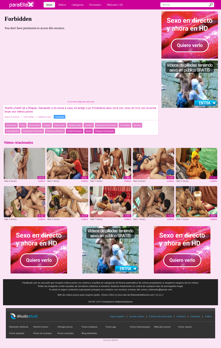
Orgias (47, 125)
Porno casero (185, 326)
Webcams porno (162, 326)
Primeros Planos (54, 131)
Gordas (88, 125)
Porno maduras (89, 326)
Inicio (49, 4)
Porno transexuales (140, 326)
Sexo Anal (59, 125)
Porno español (16, 333)
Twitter (208, 316)
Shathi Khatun (74, 131)
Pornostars (95, 4)
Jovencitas (34, 125)
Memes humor (40, 326)
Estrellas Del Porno (106, 125)
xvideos (41, 181)
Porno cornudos (66, 333)
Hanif (88, 131)
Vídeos (62, 4)
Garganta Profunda (32, 131)
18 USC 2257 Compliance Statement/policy (110, 301)
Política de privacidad (160, 316)
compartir (59, 116)
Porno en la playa (42, 333)
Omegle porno (65, 326)
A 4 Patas (125, 125)
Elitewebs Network (18, 326)
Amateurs (11, 125)
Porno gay (111, 326)
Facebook (195, 316)
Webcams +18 (115, 4)
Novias (137, 125)
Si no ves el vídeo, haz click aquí (81, 101)
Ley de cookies (136, 316)
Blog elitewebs (89, 333)
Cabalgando (12, 131)
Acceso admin (110, 340)
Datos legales (117, 316)
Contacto (181, 316)
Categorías (78, 4)
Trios (22, 125)
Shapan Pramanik (104, 131)
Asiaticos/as (75, 125)
